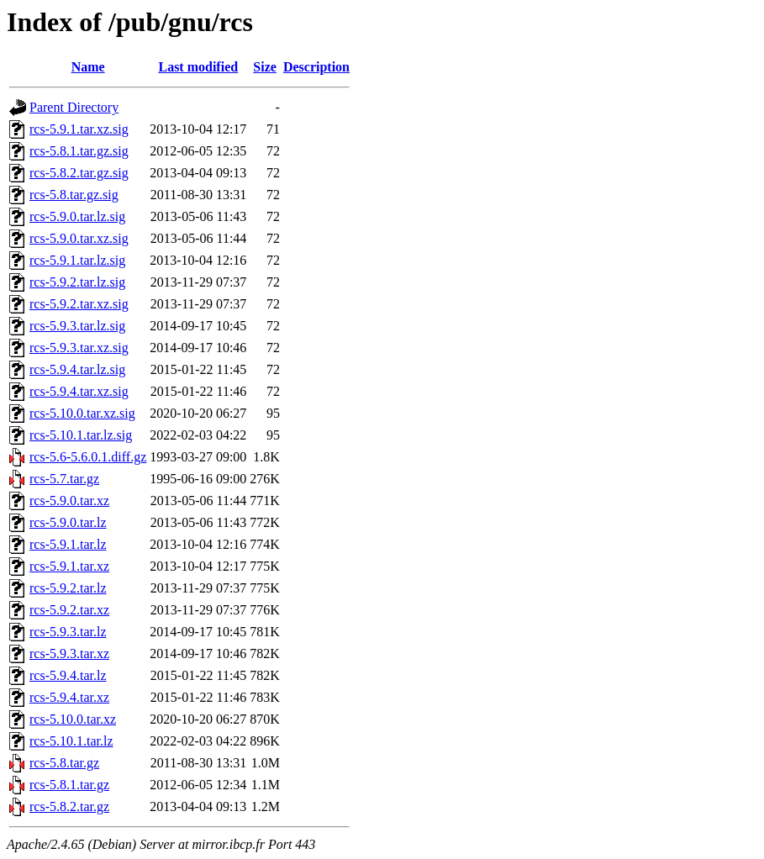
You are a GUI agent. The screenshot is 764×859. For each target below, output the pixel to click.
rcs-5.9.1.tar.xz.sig (79, 129)
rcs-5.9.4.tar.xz (69, 697)
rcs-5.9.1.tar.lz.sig (77, 260)
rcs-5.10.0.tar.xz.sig (82, 413)
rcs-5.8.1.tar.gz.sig (79, 151)
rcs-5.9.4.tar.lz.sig (77, 369)
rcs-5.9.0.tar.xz (69, 500)
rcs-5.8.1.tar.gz (69, 784)
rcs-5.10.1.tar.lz (71, 741)
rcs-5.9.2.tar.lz (68, 588)
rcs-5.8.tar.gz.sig (74, 194)
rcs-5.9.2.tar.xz (69, 610)
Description (316, 67)
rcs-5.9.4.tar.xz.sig (79, 391)
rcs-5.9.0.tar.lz (68, 522)
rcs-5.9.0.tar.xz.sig (79, 238)
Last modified (198, 67)
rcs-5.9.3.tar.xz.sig (79, 347)
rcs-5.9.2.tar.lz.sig (77, 282)
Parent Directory (74, 107)
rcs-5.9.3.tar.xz (69, 653)
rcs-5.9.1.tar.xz (69, 566)
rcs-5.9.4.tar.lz (68, 675)
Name (88, 67)
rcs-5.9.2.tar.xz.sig (79, 304)
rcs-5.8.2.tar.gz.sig (79, 173)
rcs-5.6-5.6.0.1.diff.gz (87, 457)
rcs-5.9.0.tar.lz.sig (77, 216)
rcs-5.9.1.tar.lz (68, 544)
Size (265, 67)
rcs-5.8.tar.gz (64, 763)
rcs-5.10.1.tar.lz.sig (80, 435)
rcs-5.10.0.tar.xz (72, 719)
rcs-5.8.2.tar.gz (69, 806)
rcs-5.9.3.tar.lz (68, 631)
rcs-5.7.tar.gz (64, 479)
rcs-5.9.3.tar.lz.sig (77, 326)
